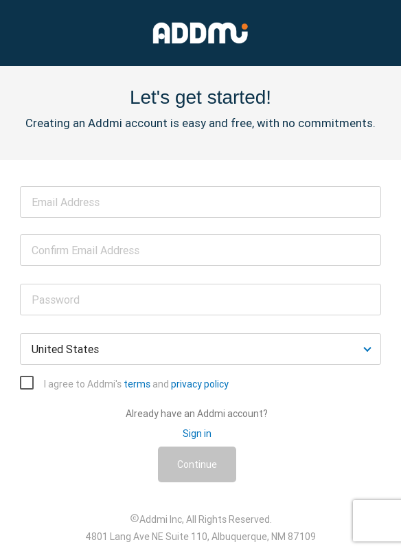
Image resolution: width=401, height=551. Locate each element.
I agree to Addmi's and (136, 384)
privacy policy (200, 384)
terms (137, 384)
